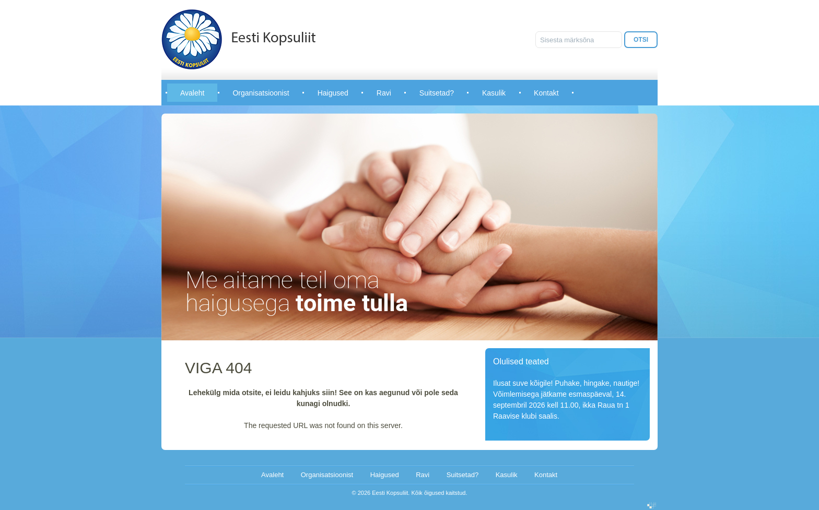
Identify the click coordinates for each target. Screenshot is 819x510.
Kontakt (546, 93)
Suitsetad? (436, 93)
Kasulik (494, 93)
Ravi (384, 93)
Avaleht (192, 93)
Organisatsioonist (260, 93)
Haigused (333, 93)
